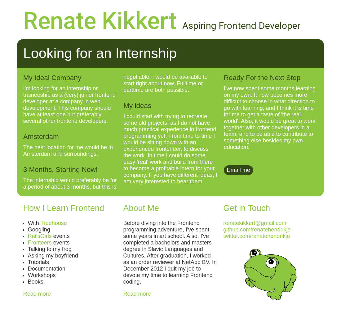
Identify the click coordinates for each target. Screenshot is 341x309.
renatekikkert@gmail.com (254, 223)
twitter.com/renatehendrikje (256, 236)
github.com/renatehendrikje (256, 229)
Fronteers (40, 243)
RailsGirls (40, 236)
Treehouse (53, 223)
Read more (37, 294)
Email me (238, 170)
